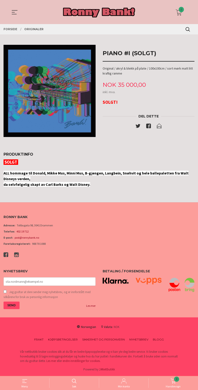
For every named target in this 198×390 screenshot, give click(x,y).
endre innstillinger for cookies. (82, 361)
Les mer (91, 306)
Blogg (158, 340)
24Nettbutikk (107, 370)
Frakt (39, 340)
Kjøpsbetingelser (63, 340)
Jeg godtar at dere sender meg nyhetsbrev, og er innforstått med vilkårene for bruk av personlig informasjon (47, 294)
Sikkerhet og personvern (103, 340)
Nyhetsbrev (138, 340)
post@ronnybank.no (27, 237)
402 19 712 (22, 231)
